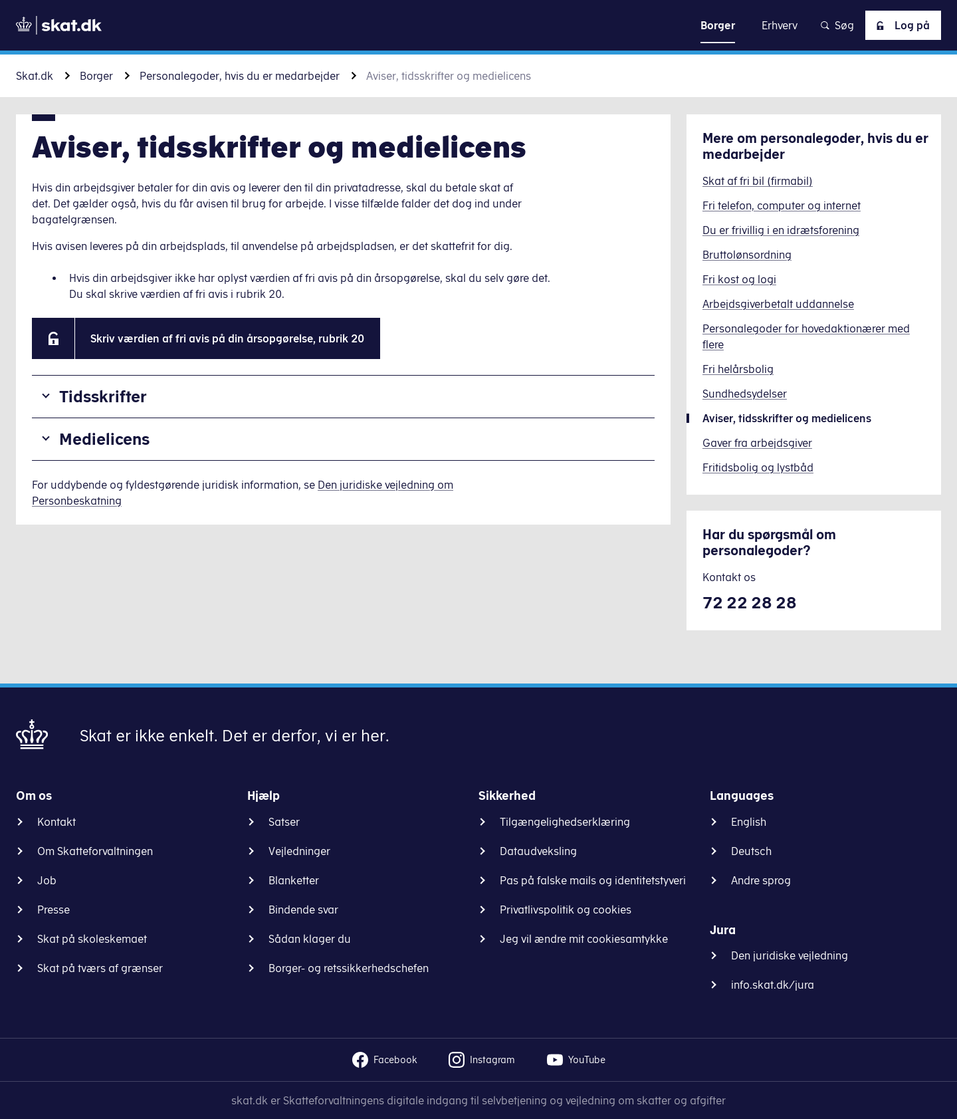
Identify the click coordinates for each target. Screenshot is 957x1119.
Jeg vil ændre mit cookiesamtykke (584, 939)
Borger (96, 76)
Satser (284, 822)
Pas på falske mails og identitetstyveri (593, 880)
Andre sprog (761, 880)
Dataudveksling (538, 851)
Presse (53, 910)
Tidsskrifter (103, 396)
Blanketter (293, 880)
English (748, 822)
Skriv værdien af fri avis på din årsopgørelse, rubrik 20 (227, 338)
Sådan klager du (309, 939)
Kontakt (56, 822)
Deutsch (751, 851)
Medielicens (104, 439)
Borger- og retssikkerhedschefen (348, 968)
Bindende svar (303, 910)
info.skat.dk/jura (772, 985)
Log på (900, 25)
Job (46, 880)
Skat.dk (34, 76)
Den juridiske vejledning (789, 955)
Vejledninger (299, 851)
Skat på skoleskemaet (92, 939)
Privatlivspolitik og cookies (565, 910)
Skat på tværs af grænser (100, 968)
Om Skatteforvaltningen (95, 851)
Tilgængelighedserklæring (565, 822)
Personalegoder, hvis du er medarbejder (240, 76)
